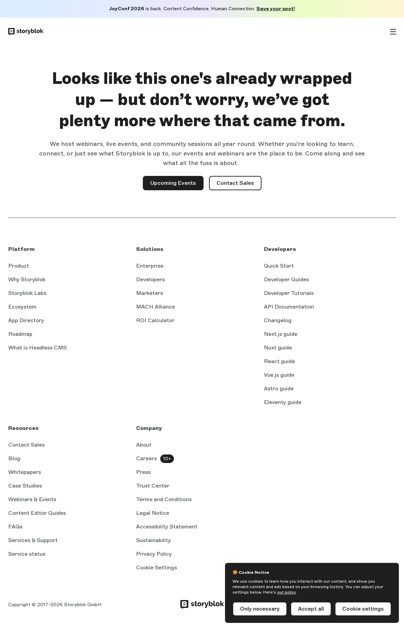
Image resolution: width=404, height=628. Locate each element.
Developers (150, 279)
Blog (14, 458)
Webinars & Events (32, 499)
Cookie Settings (156, 567)
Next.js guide (280, 334)
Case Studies (25, 485)
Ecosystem (22, 306)
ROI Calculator (155, 320)
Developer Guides (286, 279)
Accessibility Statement (166, 526)
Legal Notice (152, 513)
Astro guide (279, 389)
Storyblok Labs (27, 293)
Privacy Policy (154, 554)
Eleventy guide (282, 402)
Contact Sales (238, 185)
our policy (286, 592)
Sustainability (153, 540)
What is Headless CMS (37, 347)
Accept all (311, 608)
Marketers (149, 293)
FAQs (15, 526)
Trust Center (152, 485)
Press (143, 472)
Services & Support (33, 540)
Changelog (277, 320)
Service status (26, 554)
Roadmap (20, 334)
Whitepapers (24, 472)
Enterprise (149, 266)
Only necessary (260, 608)
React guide (279, 361)
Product (18, 266)
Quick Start (279, 266)
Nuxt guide (278, 348)
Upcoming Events (173, 183)
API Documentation (289, 307)
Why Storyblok (26, 279)
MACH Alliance (155, 306)
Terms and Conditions (164, 499)
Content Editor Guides (37, 513)
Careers (146, 458)
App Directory (26, 320)
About (143, 445)
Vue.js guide (279, 375)
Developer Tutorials (289, 293)
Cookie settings (363, 608)
